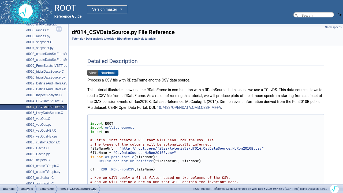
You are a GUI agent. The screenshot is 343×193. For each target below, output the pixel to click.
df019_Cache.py (38, 154)
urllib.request (119, 127)
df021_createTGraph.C (42, 166)
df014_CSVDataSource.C (44, 101)
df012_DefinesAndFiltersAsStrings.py (53, 89)
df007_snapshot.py (39, 48)
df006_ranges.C (37, 30)
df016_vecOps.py (38, 125)
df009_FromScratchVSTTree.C (48, 66)
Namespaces (333, 27)
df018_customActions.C (43, 142)
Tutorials (77, 38)
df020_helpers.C (38, 160)
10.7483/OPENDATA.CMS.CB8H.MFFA (189, 107)
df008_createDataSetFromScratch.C (52, 54)
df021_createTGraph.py (43, 172)
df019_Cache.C (37, 148)
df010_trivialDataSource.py (45, 77)
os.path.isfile (119, 157)
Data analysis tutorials (100, 38)
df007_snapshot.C (39, 42)
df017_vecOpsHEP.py (42, 136)
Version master (104, 9)
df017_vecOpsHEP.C (41, 130)
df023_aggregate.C (40, 183)
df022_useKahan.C (40, 178)
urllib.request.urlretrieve (126, 161)
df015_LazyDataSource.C (44, 113)
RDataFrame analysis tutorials (136, 38)
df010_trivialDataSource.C (45, 71)
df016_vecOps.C (38, 119)
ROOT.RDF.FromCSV (117, 169)
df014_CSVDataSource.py (45, 107)
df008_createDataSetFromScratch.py (52, 60)
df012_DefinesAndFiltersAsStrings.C (52, 83)
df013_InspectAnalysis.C (44, 95)
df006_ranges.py (38, 36)
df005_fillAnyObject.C (41, 24)
